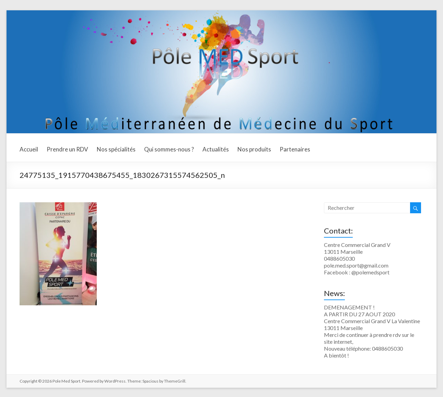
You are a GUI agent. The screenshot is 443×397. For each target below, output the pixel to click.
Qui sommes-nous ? (169, 149)
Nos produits (254, 149)
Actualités (215, 149)
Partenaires (295, 149)
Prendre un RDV (67, 149)
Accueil (29, 149)
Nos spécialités (116, 149)
